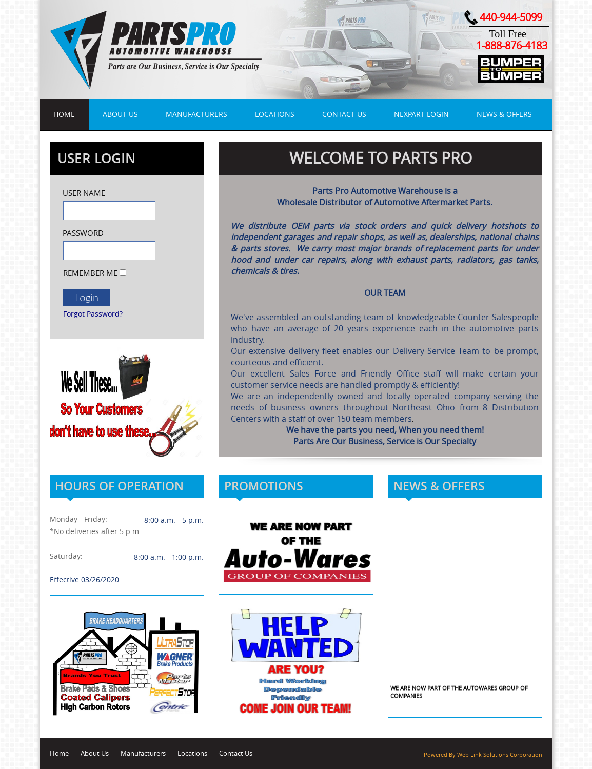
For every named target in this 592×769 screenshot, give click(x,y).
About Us (120, 114)
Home (64, 114)
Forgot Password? (93, 314)
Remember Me (90, 273)
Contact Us (344, 114)
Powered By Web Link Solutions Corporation (483, 754)
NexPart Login (421, 114)
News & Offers (504, 114)
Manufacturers (196, 114)
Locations (274, 114)
